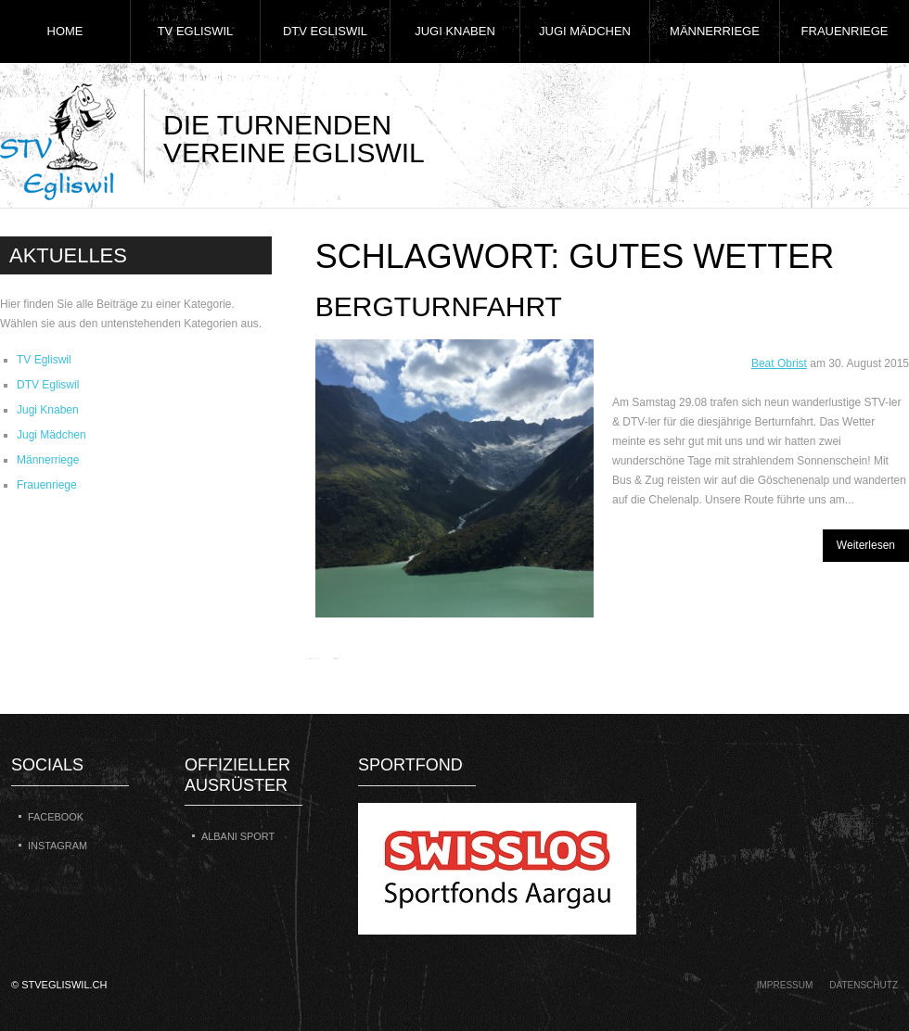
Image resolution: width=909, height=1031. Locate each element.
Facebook (55, 816)
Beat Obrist (779, 363)
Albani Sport (238, 836)
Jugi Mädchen (585, 31)
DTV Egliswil (325, 31)
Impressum (785, 985)
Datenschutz (863, 985)
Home (65, 31)
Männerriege (715, 31)
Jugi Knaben (455, 31)
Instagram (57, 845)
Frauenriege (845, 31)
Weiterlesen (866, 545)
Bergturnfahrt (438, 306)
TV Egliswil (196, 31)
